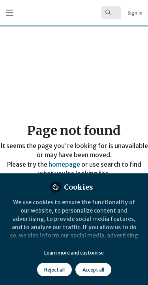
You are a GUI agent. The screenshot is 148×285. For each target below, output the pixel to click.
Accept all (93, 270)
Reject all (54, 270)
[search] (111, 12)
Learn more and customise (74, 253)
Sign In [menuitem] (134, 13)
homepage (64, 164)
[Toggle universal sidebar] (9, 13)
